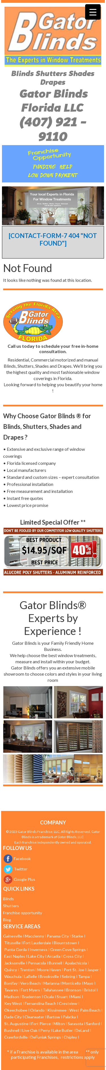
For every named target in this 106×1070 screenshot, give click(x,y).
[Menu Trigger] (93, 12)
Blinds (8, 898)
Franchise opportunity (22, 912)
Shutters (11, 905)
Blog (7, 919)
